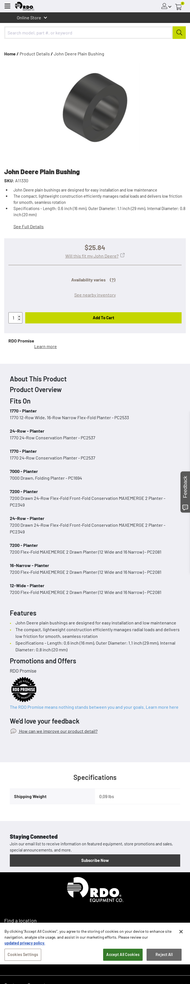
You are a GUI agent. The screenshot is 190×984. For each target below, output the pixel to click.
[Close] (181, 934)
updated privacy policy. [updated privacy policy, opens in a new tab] (24, 945)
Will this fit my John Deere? (92, 255)
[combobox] (95, 32)
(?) (112, 279)
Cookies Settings (23, 956)
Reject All (164, 956)
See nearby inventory (95, 294)
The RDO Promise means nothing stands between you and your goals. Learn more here (94, 707)
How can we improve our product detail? (58, 731)
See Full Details (28, 226)
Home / (11, 53)
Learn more (45, 346)
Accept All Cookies (123, 956)
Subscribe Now (95, 860)
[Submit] (179, 32)
